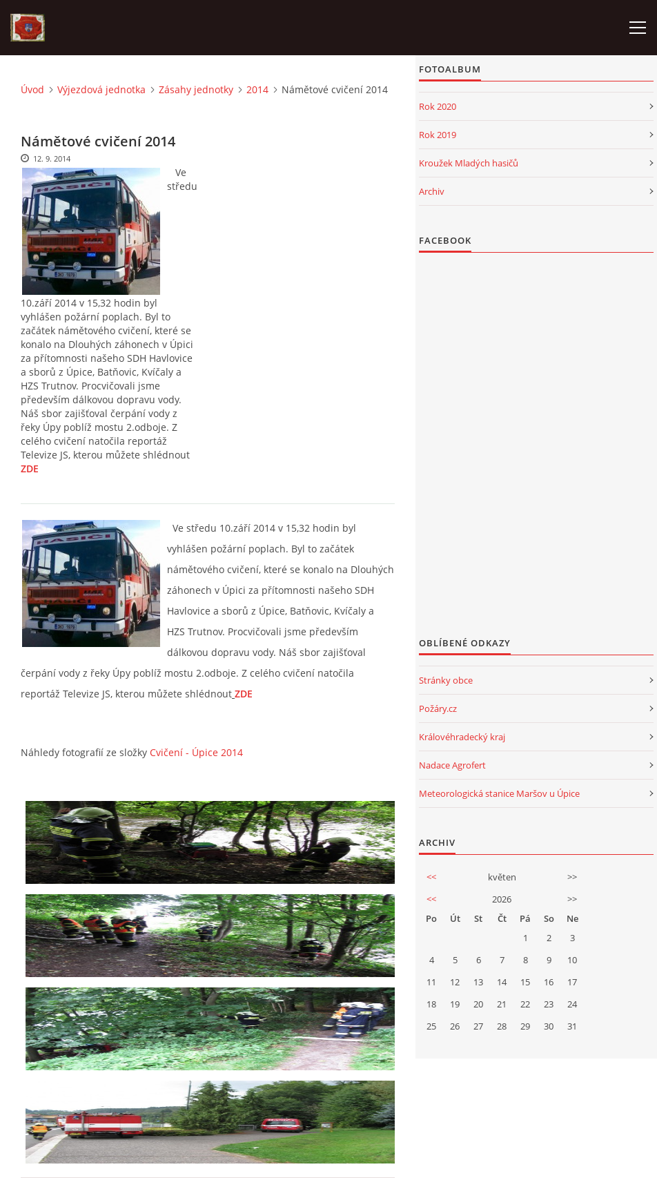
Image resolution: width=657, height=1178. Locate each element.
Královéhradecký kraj (462, 737)
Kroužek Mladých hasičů (468, 163)
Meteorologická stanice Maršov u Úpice (499, 793)
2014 (257, 89)
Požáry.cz (438, 708)
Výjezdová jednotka (101, 89)
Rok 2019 (437, 134)
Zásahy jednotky (196, 89)
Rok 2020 (437, 106)
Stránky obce (446, 680)
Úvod (32, 89)
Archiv (431, 191)
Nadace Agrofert (452, 765)
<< (431, 877)
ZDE (30, 468)
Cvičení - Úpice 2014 (196, 752)
